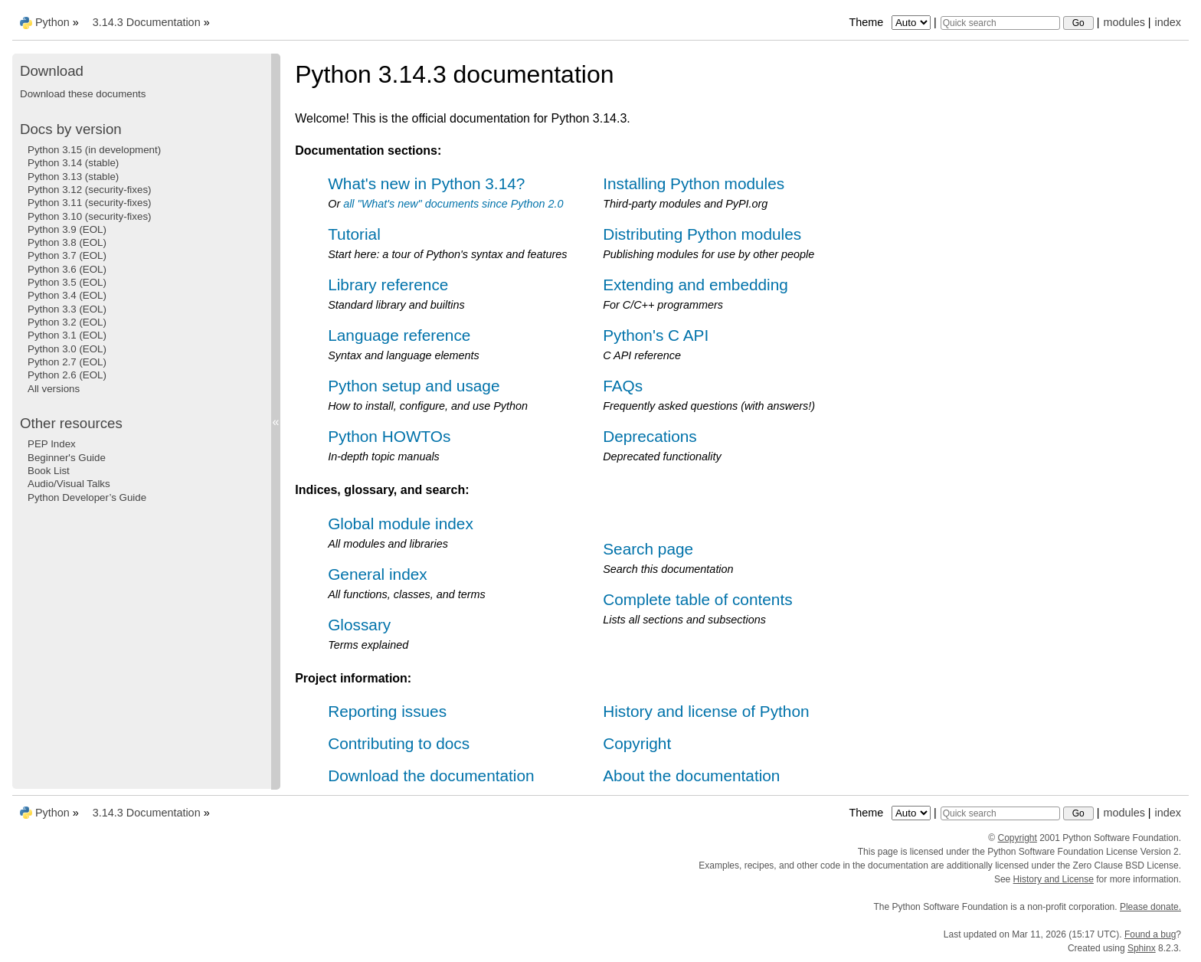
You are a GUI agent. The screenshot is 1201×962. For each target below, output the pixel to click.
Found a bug (1150, 934)
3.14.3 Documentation (147, 22)
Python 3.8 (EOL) (67, 242)
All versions (54, 388)
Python (52, 22)
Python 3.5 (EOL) (67, 282)
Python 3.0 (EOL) (67, 349)
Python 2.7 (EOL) (67, 362)
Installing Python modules (693, 183)
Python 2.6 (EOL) (67, 375)
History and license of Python (706, 711)
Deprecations (650, 436)
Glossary (359, 624)
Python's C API (655, 335)
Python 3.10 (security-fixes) (89, 216)
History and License (1053, 879)
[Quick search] (1000, 23)
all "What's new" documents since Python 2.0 (453, 204)
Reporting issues (387, 711)
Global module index (400, 523)
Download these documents (83, 94)
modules (1123, 22)
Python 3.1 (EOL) (67, 335)
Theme (891, 22)
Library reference (388, 284)
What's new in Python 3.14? (426, 183)
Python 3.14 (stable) (73, 163)
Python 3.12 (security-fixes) (89, 189)
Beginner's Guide (67, 457)
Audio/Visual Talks (69, 483)
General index (377, 574)
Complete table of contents (697, 599)
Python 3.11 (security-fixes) (89, 202)
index (1168, 22)
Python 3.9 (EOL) (67, 229)
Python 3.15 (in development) (94, 149)
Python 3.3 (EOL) (67, 309)
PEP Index (52, 444)
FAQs (623, 385)
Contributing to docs (399, 743)
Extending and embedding (695, 284)
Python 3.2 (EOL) (67, 322)
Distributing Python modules (702, 234)
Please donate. (1150, 906)
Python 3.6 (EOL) (67, 269)
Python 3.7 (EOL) (67, 255)
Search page (648, 549)
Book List (49, 470)
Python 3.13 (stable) (73, 176)
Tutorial (354, 234)
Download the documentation (431, 775)
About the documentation (691, 775)
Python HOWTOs (389, 436)
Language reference (399, 335)
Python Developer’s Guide (87, 497)
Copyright (637, 743)
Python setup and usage (413, 385)
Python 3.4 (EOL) (67, 295)
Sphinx (1141, 948)
